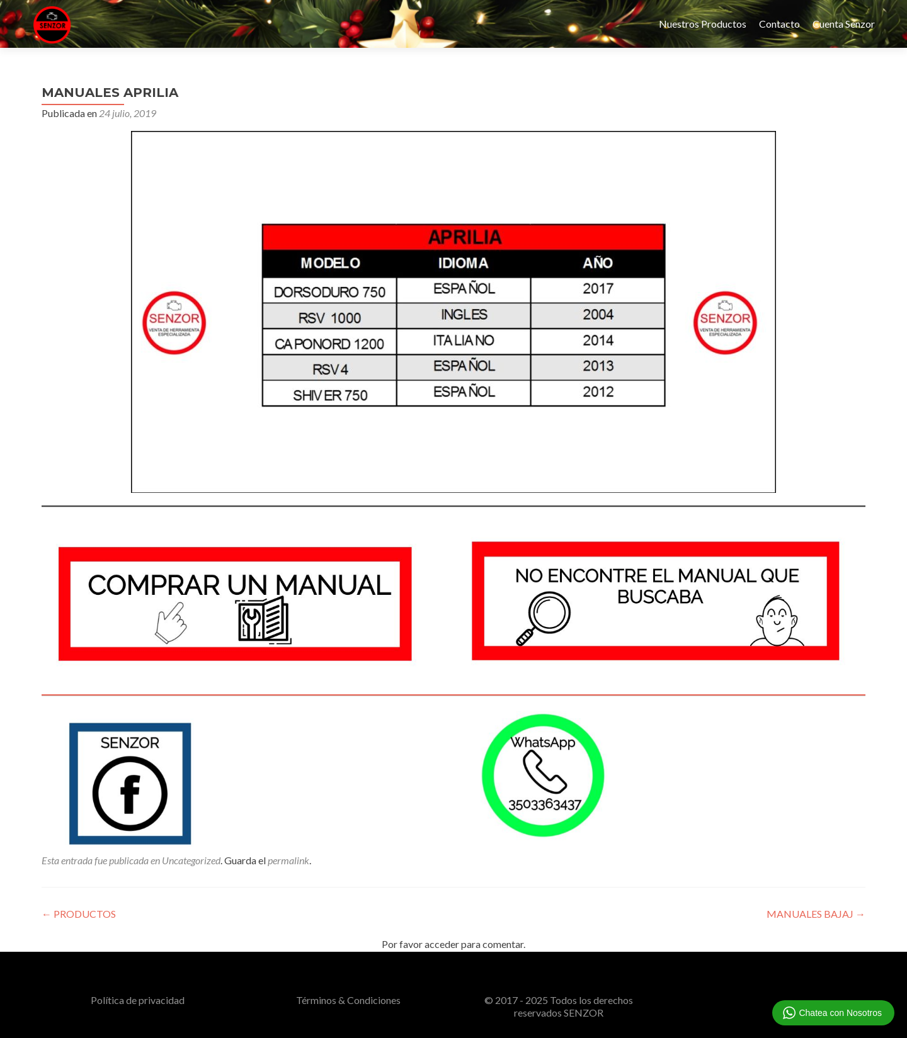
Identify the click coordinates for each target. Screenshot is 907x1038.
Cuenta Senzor (844, 24)
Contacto (779, 24)
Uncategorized (191, 860)
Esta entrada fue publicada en (102, 860)
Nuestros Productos (702, 24)
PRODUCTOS (79, 914)
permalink (288, 860)
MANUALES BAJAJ (816, 914)
